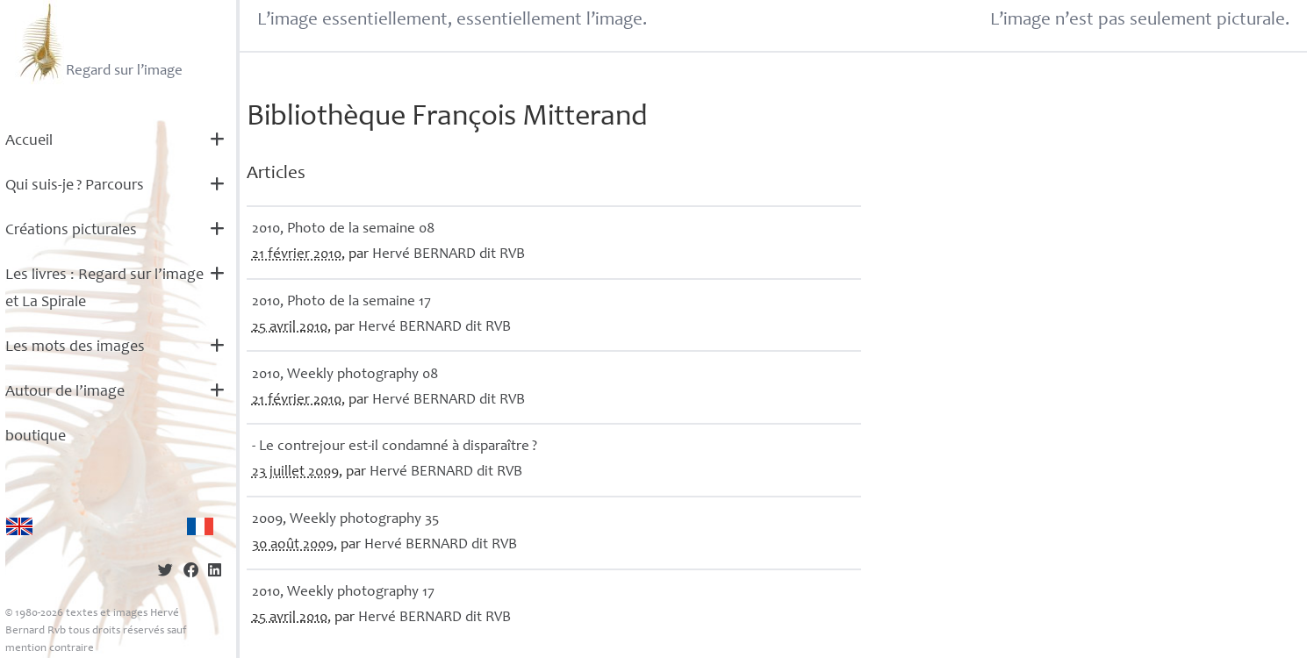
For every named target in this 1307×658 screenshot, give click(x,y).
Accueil (29, 141)
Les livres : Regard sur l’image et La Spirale (104, 289)
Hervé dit (448, 254)
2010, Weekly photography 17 (343, 592)
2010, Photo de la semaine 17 (341, 302)
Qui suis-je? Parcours (74, 186)
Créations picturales (71, 231)
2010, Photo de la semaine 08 (343, 229)
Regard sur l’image (99, 42)
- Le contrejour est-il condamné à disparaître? (394, 447)
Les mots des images (75, 347)
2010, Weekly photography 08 (345, 375)
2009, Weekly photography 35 (345, 519)
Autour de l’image (65, 392)
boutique (35, 437)
